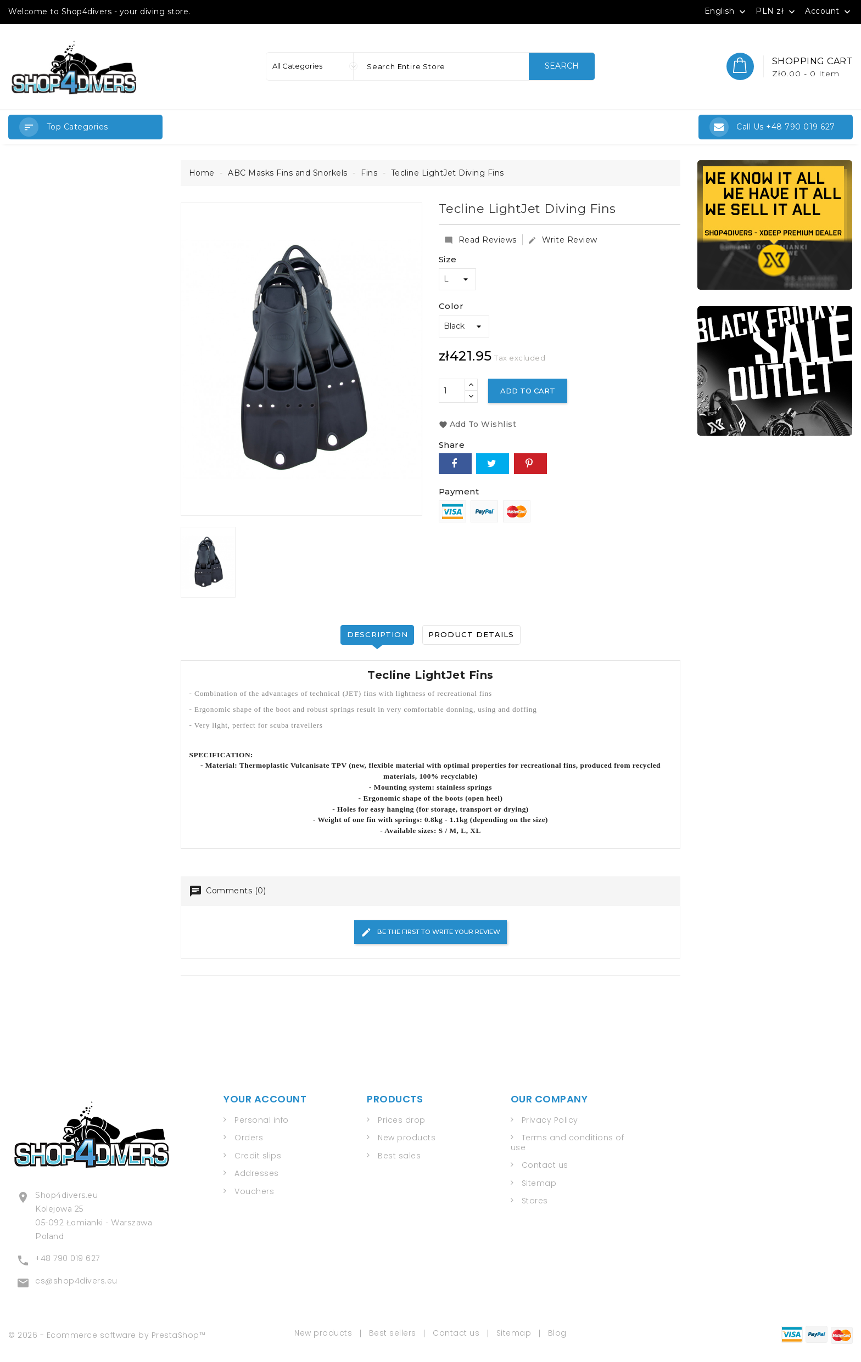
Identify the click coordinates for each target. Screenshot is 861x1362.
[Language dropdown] (726, 11)
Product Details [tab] (473, 634)
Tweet (492, 463)
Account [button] (829, 11)
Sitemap (539, 1184)
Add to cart (529, 390)
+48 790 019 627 (67, 1256)
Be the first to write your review (430, 933)
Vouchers (254, 1192)
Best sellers (392, 1329)
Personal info (261, 1121)
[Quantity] (452, 391)
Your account (264, 1101)
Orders (248, 1139)
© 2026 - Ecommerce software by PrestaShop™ (106, 1330)
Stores (535, 1202)
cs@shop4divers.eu (76, 1278)
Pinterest (530, 463)
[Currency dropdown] (776, 11)
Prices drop (402, 1121)
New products (406, 1139)
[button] (85, 127)
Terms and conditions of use (567, 1144)
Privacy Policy (550, 1121)
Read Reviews (480, 240)
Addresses (256, 1175)
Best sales (399, 1157)
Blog (557, 1329)
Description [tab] (375, 634)
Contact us (545, 1167)
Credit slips (257, 1157)
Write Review (562, 240)
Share (455, 463)
